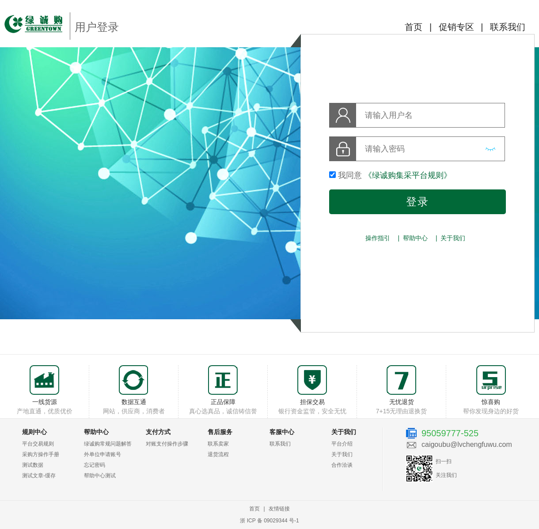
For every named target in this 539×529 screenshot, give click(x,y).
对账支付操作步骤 (167, 444)
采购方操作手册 (40, 454)
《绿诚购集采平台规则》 (408, 175)
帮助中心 (415, 238)
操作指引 (377, 238)
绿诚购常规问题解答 (108, 444)
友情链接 (279, 509)
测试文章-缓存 (39, 475)
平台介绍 (342, 444)
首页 (413, 27)
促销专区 (456, 27)
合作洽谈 (342, 465)
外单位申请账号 (102, 454)
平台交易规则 (38, 444)
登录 (417, 202)
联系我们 (507, 27)
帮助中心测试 (100, 475)
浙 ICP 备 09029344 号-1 (269, 521)
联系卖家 (218, 444)
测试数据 (32, 465)
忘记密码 (94, 465)
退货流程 (218, 454)
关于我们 (452, 238)
